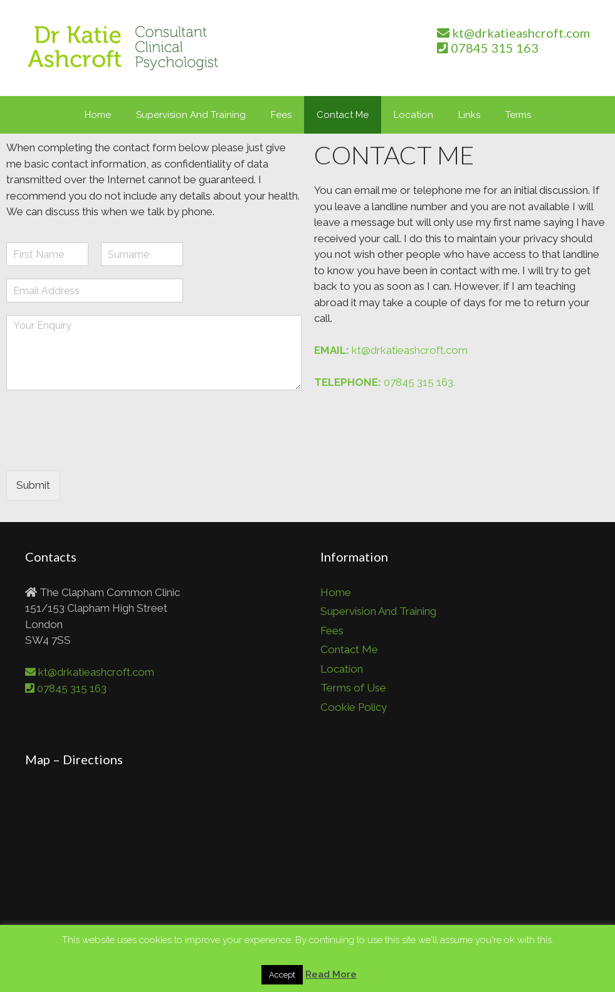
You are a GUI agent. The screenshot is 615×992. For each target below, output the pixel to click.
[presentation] (101, 450)
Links (469, 114)
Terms (518, 114)
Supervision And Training (191, 114)
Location (413, 114)
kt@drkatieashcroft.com (513, 32)
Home (98, 114)
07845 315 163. (384, 382)
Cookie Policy (353, 707)
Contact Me (343, 114)
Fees (281, 114)
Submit (33, 485)
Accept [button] (282, 974)
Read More (331, 974)
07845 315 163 (488, 47)
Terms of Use (353, 687)
